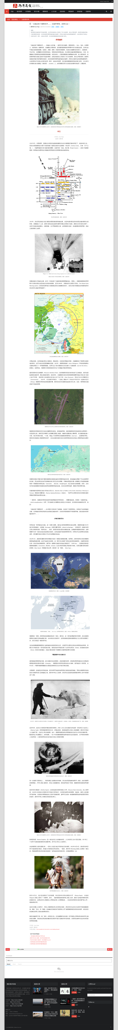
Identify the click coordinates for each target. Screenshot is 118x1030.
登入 (9, 960)
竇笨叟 (33, 26)
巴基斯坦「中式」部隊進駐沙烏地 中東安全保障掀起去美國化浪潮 (51, 1013)
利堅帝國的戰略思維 (38, 943)
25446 (78, 1016)
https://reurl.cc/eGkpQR (17, 1004)
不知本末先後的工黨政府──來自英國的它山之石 (40, 940)
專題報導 (71, 11)
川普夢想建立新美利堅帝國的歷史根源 (38, 941)
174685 (78, 992)
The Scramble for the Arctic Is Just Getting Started (47, 929)
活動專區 (88, 11)
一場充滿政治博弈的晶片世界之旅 (37, 936)
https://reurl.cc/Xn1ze (15, 1002)
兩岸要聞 (19, 11)
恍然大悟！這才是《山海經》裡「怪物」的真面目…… (78, 1012)
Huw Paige (37, 26)
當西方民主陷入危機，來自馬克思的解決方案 (40, 938)
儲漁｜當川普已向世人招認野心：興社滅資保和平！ (50, 990)
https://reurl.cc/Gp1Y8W (16, 1006)
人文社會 (53, 11)
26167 (76, 1004)
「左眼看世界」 (25, 19)
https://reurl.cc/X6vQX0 (16, 1000)
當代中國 (36, 11)
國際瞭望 (45, 11)
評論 (12, 11)
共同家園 (28, 11)
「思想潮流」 (14, 19)
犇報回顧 (79, 11)
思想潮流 (62, 11)
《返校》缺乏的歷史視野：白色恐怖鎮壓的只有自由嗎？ (78, 1000)
